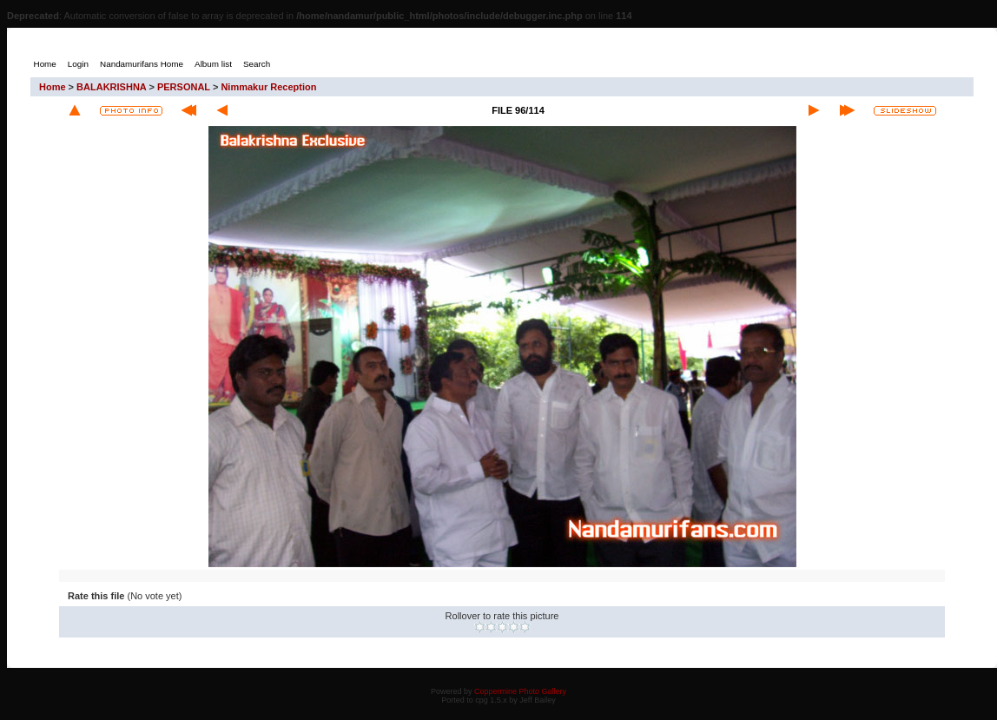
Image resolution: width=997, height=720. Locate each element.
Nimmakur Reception (268, 87)
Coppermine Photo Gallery (520, 691)
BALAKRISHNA (111, 87)
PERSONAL (183, 87)
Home (52, 87)
